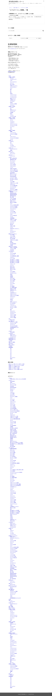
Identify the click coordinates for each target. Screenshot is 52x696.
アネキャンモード (13, 401)
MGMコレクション (13, 109)
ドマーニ (11, 531)
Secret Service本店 (13, 176)
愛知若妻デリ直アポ (13, 437)
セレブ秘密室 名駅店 (13, 287)
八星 (11, 127)
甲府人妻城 (12, 445)
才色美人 (11, 275)
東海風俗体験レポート (16, 1)
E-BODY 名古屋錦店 (13, 448)
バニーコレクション (13, 97)
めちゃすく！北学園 (13, 457)
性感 (9, 318)
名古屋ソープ (11, 140)
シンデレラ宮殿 (12, 211)
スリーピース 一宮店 (13, 177)
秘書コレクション (13, 98)
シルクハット (12, 152)
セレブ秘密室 (12, 286)
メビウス (11, 308)
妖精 (11, 309)
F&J (10, 142)
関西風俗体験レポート (12, 339)
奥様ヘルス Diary (13, 507)
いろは (11, 80)
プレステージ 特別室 (13, 103)
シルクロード (12, 122)
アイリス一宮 (12, 399)
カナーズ (11, 611)
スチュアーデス (12, 111)
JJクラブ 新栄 (12, 280)
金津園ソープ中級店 (12, 117)
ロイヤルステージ (13, 231)
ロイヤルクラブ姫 (13, 116)
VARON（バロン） (13, 525)
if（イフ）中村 (12, 258)
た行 (11, 352)
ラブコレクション (13, 312)
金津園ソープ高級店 (12, 130)
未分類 (10, 599)
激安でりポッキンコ (13, 173)
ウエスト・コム (12, 263)
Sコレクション (12, 388)
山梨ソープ (10, 583)
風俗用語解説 (11, 347)
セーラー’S (12, 282)
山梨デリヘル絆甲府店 (13, 247)
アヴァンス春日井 (13, 164)
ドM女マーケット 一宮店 (14, 416)
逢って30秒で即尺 (13, 199)
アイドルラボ (12, 640)
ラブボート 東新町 (13, 317)
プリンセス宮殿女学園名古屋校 (15, 418)
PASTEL (11, 299)
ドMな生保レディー (13, 292)
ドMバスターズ (12, 184)
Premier (11, 102)
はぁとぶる (12, 223)
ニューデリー (12, 560)
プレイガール (12, 101)
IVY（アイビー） (13, 160)
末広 (11, 92)
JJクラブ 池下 (12, 278)
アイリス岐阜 (12, 234)
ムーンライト (12, 126)
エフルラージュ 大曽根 (14, 15)
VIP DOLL (11, 242)
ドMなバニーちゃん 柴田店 (14, 295)
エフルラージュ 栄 (13, 323)
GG (10, 635)
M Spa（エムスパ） (13, 335)
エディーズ (12, 644)
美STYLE (11, 224)
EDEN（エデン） (13, 536)
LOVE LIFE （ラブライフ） (15, 228)
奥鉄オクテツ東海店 (13, 202)
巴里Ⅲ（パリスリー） (13, 301)
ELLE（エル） (12, 266)
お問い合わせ (11, 343)
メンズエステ (11, 333)
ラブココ (11, 227)
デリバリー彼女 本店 (13, 215)
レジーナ (11, 139)
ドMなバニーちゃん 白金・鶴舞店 (15, 484)
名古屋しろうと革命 (13, 219)
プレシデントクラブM (13, 125)
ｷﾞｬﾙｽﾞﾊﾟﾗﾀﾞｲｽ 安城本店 (14, 171)
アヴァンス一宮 (12, 163)
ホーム (10, 75)
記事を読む (11, 19)
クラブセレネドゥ (13, 549)
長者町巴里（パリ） (13, 519)
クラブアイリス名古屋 (13, 206)
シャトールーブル (13, 132)
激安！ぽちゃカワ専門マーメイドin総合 (16, 442)
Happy (11, 241)
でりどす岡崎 (12, 181)
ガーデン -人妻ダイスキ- (14, 409)
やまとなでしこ (12, 188)
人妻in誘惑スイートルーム (14, 506)
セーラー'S (12, 478)
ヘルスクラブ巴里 (13, 493)
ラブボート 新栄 (12, 316)
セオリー (11, 284)
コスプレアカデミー (13, 645)
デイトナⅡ (12, 291)
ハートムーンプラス (13, 649)
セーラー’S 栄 (12, 283)
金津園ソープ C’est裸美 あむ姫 (14, 366)
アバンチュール (12, 254)
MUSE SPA (12, 328)
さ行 (11, 679)
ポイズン (11, 420)
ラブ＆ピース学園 (13, 248)
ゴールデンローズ (13, 336)
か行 (11, 349)
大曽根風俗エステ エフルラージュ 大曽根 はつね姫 (21, 13)
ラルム (11, 595)
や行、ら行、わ (12, 357)
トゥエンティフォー (13, 94)
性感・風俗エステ (11, 321)
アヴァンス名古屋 (13, 198)
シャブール (12, 210)
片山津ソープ (11, 602)
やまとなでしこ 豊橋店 (13, 189)
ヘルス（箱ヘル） (11, 447)
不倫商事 (11, 426)
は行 (11, 354)
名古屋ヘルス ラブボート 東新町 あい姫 (15, 369)
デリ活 (11, 214)
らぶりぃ (11, 229)
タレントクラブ (12, 153)
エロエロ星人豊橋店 (13, 408)
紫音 (11, 89)
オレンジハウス (12, 584)
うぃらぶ (11, 167)
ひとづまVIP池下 (13, 303)
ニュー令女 (12, 145)
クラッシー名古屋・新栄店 (14, 547)
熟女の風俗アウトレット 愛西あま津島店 (16, 443)
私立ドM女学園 (12, 238)
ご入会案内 (10, 340)
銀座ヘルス (12, 674)
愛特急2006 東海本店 (13, 194)
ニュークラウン (12, 601)
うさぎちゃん (12, 392)
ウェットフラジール (13, 81)
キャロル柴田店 (12, 271)
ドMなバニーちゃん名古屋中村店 (15, 485)
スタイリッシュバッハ (13, 615)
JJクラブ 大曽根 (12, 279)
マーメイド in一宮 (13, 421)
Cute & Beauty (12, 172)
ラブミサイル (12, 105)
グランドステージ (13, 208)
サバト (11, 88)
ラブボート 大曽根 (13, 499)
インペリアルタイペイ (13, 148)
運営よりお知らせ (11, 344)
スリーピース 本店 (13, 212)
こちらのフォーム (13, 48)
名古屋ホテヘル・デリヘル (13, 190)
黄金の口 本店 (12, 267)
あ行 (11, 348)
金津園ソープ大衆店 (12, 106)
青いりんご (12, 77)
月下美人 (11, 518)
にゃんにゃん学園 (13, 220)
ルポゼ (11, 329)
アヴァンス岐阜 (12, 405)
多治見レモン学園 (13, 288)
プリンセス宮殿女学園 (13, 185)
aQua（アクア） (12, 118)
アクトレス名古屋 (13, 253)
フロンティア (12, 304)
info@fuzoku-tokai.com (11, 71)
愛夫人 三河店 (12, 434)
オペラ (11, 270)
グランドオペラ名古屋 (13, 207)
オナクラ (10, 331)
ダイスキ (11, 180)
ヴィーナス (12, 107)
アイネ (11, 397)
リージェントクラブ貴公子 (14, 668)
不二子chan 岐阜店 (13, 243)
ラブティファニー (13, 136)
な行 (11, 353)
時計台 (11, 113)
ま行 (11, 356)
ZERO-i (11, 93)
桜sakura (11, 439)
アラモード (12, 141)
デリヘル (10, 157)
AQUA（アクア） (13, 237)
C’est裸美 (11, 112)
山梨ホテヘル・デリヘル (13, 246)
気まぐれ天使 (12, 84)
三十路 (11, 505)
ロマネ (11, 129)
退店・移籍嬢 (11, 606)
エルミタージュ (12, 324)
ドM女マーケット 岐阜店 (14, 417)
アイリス (11, 459)
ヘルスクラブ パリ (13, 305)
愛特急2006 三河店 (13, 159)
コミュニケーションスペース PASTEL (16, 472)
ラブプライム (12, 313)
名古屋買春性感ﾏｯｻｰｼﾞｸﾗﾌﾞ (14, 327)
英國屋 (11, 131)
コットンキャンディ (13, 586)
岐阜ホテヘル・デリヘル (13, 233)
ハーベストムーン (13, 146)
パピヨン (11, 300)
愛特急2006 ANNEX (13, 193)
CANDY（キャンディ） (14, 85)
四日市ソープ (11, 151)
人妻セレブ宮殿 (12, 565)
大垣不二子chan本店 (13, 168)
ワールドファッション (13, 503)
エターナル (12, 265)
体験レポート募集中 (12, 342)
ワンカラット (12, 232)
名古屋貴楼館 (12, 568)
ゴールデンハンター (13, 473)
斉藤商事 (11, 438)
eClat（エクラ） (12, 334)
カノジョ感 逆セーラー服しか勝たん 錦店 (16, 469)
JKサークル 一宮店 (13, 175)
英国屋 (11, 150)
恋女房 (11, 274)
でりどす (11, 216)
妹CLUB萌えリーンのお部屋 (14, 262)
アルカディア (12, 257)
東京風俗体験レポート (12, 338)
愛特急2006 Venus (13, 195)
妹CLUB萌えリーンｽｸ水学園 (14, 261)
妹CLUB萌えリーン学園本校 (14, 259)
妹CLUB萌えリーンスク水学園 (15, 511)
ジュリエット (12, 121)
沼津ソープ (10, 600)
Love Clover (12, 249)
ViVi (10, 108)
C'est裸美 (11, 622)
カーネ (11, 203)
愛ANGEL (11, 191)
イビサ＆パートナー (13, 79)
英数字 (11, 358)
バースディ (12, 115)
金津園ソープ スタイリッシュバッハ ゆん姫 (16, 365)
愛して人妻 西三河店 (13, 158)
